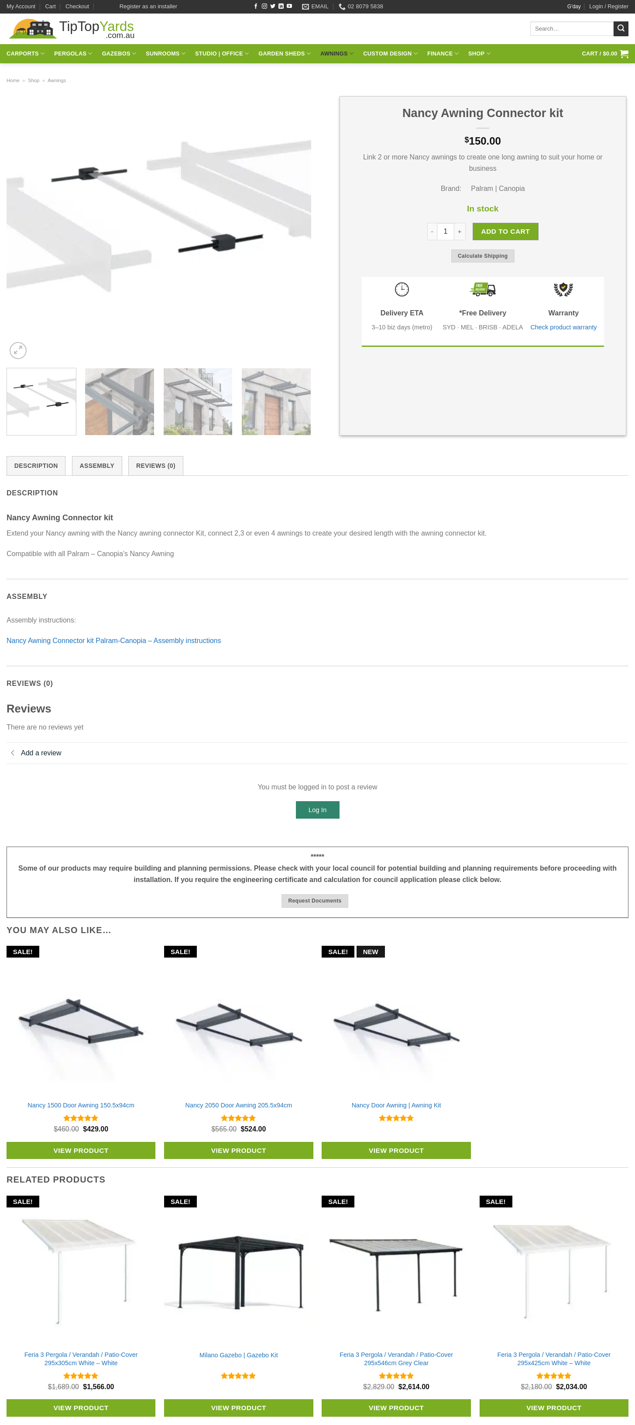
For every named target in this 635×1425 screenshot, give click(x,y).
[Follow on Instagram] (264, 6)
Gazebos (119, 53)
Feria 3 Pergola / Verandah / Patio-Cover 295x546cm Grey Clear (396, 1358)
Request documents (314, 901)
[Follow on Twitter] (272, 6)
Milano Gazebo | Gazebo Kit (238, 1355)
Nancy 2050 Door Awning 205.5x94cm (238, 1105)
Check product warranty (563, 327)
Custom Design (390, 53)
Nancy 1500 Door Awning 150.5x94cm (80, 1105)
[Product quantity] (445, 231)
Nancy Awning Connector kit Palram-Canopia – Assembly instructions (114, 640)
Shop (479, 53)
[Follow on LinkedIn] (281, 6)
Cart (50, 6)
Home (13, 80)
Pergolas (73, 53)
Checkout (77, 6)
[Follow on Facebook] (255, 6)
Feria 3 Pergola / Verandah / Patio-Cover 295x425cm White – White (554, 1358)
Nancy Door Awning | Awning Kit (396, 1105)
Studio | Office (222, 53)
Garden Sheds (284, 53)
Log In (318, 809)
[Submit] (621, 28)
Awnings (337, 53)
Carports (26, 53)
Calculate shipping (483, 256)
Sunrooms (165, 53)
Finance (443, 53)
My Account (21, 6)
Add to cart (505, 231)
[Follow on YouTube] (289, 6)
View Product (80, 1150)
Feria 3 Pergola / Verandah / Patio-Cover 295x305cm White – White (81, 1358)
